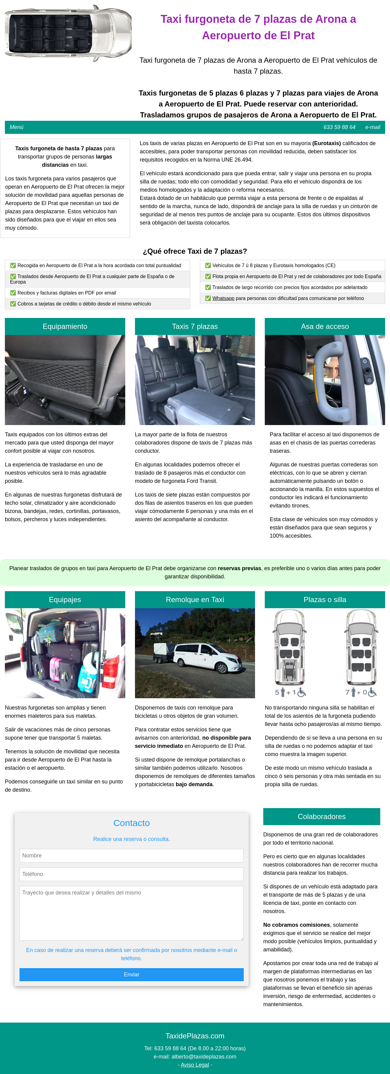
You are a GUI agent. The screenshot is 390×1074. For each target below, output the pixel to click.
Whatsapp (223, 298)
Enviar (131, 974)
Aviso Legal (195, 1065)
